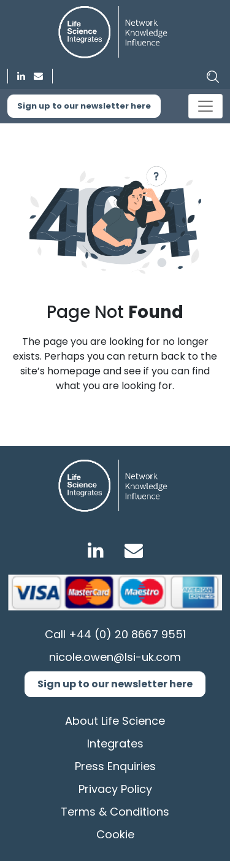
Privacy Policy (115, 789)
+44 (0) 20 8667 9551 (127, 634)
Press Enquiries (115, 766)
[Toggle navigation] (205, 106)
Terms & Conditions (115, 811)
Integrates (115, 743)
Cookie (115, 834)
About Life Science (115, 720)
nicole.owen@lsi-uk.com (115, 657)
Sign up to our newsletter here (84, 106)
